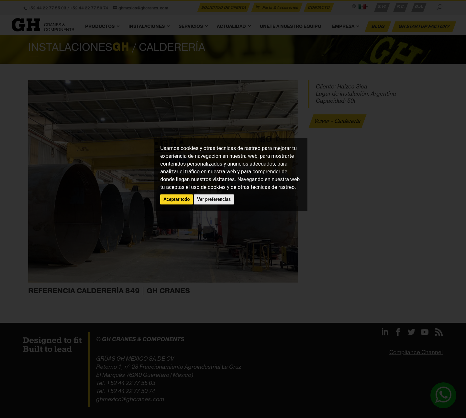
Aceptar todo (176, 199)
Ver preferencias (214, 199)
